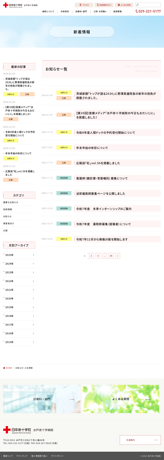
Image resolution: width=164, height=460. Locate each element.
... (105, 255)
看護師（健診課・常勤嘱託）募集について (102, 178)
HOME (9, 367)
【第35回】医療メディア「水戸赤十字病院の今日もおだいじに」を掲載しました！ (20, 110)
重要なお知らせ (10, 202)
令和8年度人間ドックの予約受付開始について (105, 132)
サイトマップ (22, 455)
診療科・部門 (81, 11)
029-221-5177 (150, 11)
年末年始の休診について (92, 148)
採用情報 (117, 11)
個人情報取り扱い (39, 455)
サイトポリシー (58, 455)
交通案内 (130, 439)
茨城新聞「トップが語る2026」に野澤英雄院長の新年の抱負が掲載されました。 (19, 84)
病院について (48, 11)
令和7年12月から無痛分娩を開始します (102, 239)
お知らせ (64, 92)
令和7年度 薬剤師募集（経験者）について (103, 224)
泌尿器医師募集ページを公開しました (100, 193)
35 (111, 255)
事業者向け (8, 223)
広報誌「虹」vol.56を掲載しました (98, 163)
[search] (149, 5)
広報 (64, 98)
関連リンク (8, 455)
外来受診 (65, 11)
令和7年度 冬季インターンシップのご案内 (104, 209)
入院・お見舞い (100, 11)
